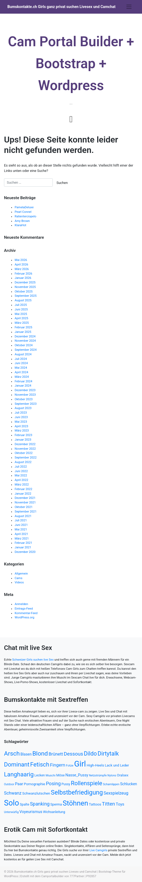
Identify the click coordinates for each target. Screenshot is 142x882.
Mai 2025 (21, 314)
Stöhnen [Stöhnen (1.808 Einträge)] (75, 803)
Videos (19, 582)
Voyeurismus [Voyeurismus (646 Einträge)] (30, 811)
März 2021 (22, 538)
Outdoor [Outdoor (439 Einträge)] (9, 784)
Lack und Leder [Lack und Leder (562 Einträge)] (117, 765)
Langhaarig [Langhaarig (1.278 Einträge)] (19, 774)
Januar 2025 (23, 332)
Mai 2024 (21, 367)
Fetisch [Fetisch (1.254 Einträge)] (39, 764)
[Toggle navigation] (129, 7)
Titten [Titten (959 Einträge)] (108, 804)
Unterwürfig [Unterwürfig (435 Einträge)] (11, 812)
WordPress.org (24, 617)
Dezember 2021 (25, 498)
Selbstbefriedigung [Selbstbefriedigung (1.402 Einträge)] (77, 792)
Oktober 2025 (24, 291)
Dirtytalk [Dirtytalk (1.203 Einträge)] (108, 753)
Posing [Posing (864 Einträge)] (53, 783)
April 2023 (21, 426)
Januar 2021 (23, 547)
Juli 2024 (21, 359)
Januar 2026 (23, 278)
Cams (18, 578)
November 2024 (25, 340)
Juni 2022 (21, 471)
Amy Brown (22, 221)
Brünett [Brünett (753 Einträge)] (56, 754)
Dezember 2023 (25, 390)
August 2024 (23, 354)
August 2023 (23, 408)
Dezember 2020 (25, 552)
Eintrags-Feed (24, 608)
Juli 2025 (21, 305)
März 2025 (22, 323)
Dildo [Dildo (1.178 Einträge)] (90, 753)
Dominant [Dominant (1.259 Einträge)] (17, 764)
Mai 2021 (21, 529)
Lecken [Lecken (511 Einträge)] (39, 775)
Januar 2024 (23, 385)
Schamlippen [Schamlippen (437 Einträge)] (111, 784)
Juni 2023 (21, 417)
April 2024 (21, 372)
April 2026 (21, 264)
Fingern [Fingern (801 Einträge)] (57, 765)
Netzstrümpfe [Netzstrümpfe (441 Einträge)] (98, 775)
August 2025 (23, 300)
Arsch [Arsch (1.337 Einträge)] (12, 753)
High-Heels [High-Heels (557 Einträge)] (95, 765)
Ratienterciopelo (25, 216)
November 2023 (25, 394)
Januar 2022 (23, 493)
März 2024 (22, 377)
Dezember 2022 (25, 444)
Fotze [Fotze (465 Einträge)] (69, 765)
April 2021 (21, 534)
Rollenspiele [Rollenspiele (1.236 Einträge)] (86, 783)
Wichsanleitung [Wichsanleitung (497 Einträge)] (54, 812)
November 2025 (25, 287)
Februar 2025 (23, 327)
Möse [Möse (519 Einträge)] (60, 775)
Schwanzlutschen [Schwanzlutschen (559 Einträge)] (36, 793)
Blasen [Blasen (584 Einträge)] (26, 754)
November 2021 (25, 502)
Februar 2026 (23, 273)
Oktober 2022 (24, 453)
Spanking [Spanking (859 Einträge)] (40, 804)
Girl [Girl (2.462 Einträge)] (80, 763)
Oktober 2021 (24, 507)
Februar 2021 (23, 543)
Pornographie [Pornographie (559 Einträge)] (34, 784)
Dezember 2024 (25, 336)
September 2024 (25, 350)
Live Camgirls (98, 850)
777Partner (77, 876)
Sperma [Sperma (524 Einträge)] (56, 804)
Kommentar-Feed (26, 613)
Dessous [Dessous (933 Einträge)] (73, 754)
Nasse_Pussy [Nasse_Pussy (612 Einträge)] (76, 775)
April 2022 (21, 480)
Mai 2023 (21, 421)
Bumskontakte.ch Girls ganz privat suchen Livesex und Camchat (61, 7)
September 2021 (25, 511)
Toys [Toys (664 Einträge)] (120, 804)
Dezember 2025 (25, 282)
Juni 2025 (21, 309)
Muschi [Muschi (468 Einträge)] (50, 775)
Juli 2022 (21, 466)
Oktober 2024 (24, 345)
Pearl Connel (23, 212)
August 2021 (23, 516)
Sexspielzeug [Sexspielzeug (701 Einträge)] (116, 793)
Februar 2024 (23, 381)
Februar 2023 (23, 435)
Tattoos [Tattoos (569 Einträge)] (95, 804)
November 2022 (25, 448)
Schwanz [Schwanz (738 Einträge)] (13, 793)
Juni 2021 (21, 525)
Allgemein (21, 573)
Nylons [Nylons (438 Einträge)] (111, 775)
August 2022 (23, 462)
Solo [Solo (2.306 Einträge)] (11, 802)
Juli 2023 (21, 412)
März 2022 (22, 484)
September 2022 (25, 457)
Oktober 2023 (24, 399)
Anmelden (21, 604)
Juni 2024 (21, 363)
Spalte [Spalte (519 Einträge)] (24, 804)
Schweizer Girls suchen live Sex (33, 659)
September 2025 (25, 296)
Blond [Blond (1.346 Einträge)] (40, 753)
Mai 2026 (21, 260)
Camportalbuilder (52, 876)
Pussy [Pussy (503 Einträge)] (66, 784)
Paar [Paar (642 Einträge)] (19, 783)
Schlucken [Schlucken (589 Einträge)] (128, 784)
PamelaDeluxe (24, 207)
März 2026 (22, 269)
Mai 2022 (21, 475)
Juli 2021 (21, 520)
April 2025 (21, 318)
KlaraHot (20, 225)
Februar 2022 (23, 489)
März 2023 (22, 430)
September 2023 (25, 404)
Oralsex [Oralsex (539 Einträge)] (122, 775)
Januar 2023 (23, 439)
